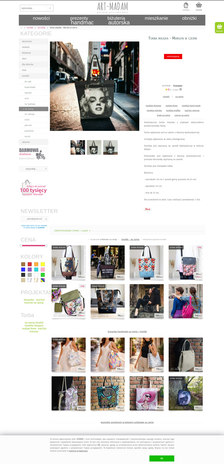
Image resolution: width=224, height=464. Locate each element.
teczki (27, 136)
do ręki (28, 81)
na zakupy (30, 114)
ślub (24, 70)
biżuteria (26, 53)
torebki (25, 76)
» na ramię (28, 109)
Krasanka (177, 85)
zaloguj (186, 10)
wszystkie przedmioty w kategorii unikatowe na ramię (127, 422)
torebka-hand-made (191, 105)
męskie (28, 93)
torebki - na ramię (130, 239)
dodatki (26, 47)
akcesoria (27, 41)
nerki (27, 119)
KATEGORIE (34, 33)
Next (134, 86)
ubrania (26, 142)
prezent (41, 228)
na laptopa (30, 104)
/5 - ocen (171, 89)
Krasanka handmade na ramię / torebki (127, 331)
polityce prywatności (78, 451)
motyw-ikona (172, 105)
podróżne (29, 131)
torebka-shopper (153, 105)
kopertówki (30, 87)
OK (161, 458)
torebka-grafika (173, 110)
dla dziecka (27, 64)
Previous (54, 86)
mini (27, 98)
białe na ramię (163, 115)
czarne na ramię (182, 115)
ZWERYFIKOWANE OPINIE (72, 230)
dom (24, 58)
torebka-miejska (154, 110)
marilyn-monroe (192, 110)
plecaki (28, 125)
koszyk (199, 10)
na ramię (179, 96)
